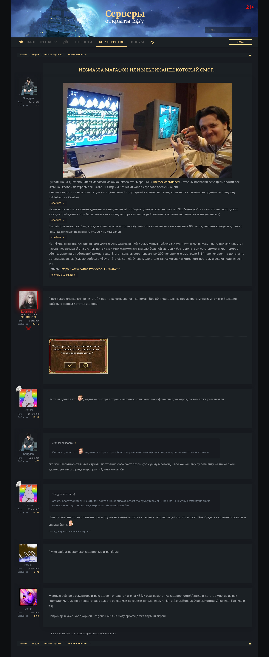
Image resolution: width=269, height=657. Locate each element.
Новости (83, 42)
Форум (137, 42)
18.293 (36, 417)
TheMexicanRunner (165, 182)
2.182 (36, 572)
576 (37, 105)
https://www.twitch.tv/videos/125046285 (90, 269)
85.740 (36, 324)
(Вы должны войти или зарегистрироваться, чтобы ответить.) (83, 633)
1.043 (36, 616)
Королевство (111, 42)
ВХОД (240, 41)
